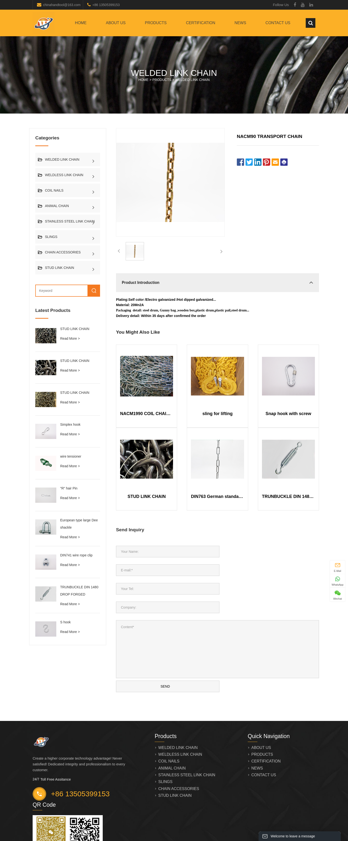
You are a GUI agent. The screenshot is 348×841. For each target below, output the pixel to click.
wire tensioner (70, 456)
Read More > (70, 338)
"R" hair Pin (68, 488)
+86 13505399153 (106, 5)
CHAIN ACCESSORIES (63, 252)
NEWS (240, 23)
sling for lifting (218, 413)
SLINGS (51, 237)
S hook (65, 622)
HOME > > (174, 80)
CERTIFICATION (200, 23)
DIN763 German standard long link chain (217, 496)
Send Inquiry (130, 529)
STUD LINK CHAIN (59, 268)
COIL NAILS (54, 190)
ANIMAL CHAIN (57, 206)
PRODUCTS (156, 23)
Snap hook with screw (288, 413)
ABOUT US (116, 23)
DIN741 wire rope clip (76, 555)
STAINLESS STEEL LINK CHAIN (70, 221)
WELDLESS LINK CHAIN (64, 175)
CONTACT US (278, 23)
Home (81, 23)
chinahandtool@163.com (61, 5)
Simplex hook (70, 424)
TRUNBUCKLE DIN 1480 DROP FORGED (288, 496)
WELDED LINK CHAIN (192, 80)
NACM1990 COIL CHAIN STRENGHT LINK (146, 413)
